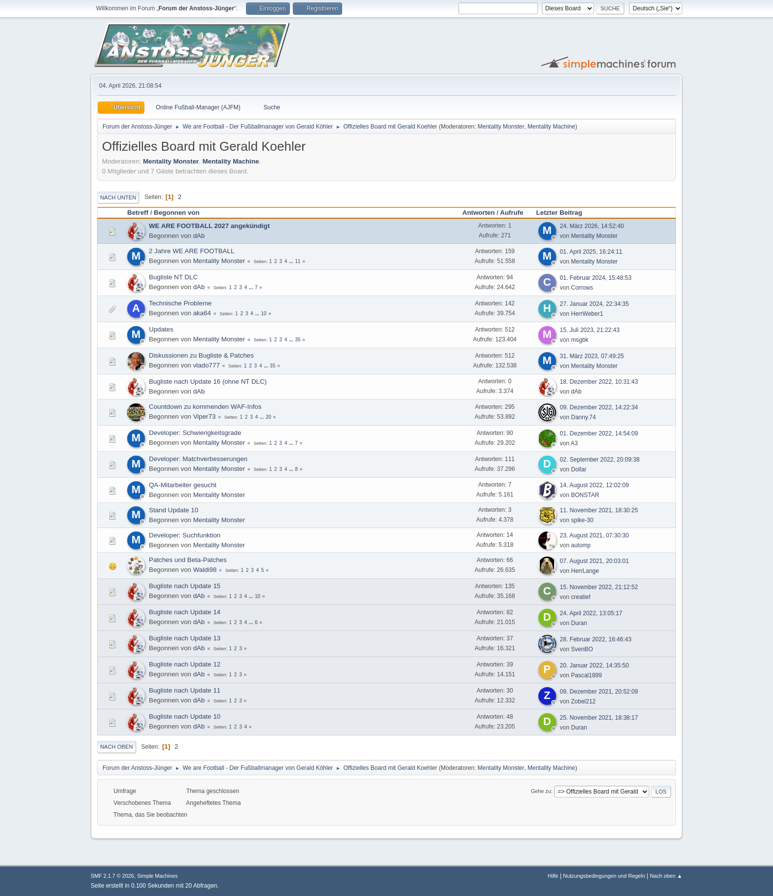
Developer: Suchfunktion (184, 535)
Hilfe (553, 876)
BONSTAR (585, 495)
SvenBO (582, 649)
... (291, 261)
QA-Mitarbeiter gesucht (182, 485)
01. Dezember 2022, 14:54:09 (599, 433)
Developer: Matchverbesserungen (198, 459)
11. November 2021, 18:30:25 (599, 510)
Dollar (578, 469)
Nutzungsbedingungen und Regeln (604, 876)
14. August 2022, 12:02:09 (594, 485)
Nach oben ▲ (666, 876)
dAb (199, 235)
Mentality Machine (551, 126)
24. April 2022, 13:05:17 (591, 613)
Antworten (478, 212)
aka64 (202, 313)
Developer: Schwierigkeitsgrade (195, 432)
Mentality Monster (501, 126)
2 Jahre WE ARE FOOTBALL (191, 251)
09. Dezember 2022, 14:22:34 (599, 407)
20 (268, 417)
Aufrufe (511, 212)
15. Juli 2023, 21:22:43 (590, 330)
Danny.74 (583, 417)
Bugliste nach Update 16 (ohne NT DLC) (208, 381)
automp (581, 545)
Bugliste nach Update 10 (184, 716)
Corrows (582, 287)
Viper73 (204, 416)
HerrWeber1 (587, 313)
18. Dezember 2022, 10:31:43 (599, 381)
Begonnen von (177, 212)
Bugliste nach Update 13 (184, 638)
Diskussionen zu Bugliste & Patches (201, 355)
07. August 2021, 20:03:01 (594, 561)
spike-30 (582, 520)
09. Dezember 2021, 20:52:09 (599, 691)
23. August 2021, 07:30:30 (594, 535)
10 (264, 313)
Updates (161, 329)
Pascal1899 (586, 675)
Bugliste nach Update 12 (184, 664)
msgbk (579, 339)
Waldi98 (205, 569)
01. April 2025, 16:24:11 (591, 251)
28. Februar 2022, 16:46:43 (596, 639)
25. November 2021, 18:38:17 (599, 717)
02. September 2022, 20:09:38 (600, 459)
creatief (580, 597)
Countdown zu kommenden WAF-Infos (205, 406)
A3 (574, 443)
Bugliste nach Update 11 (184, 690)
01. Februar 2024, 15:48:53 (596, 277)
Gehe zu (541, 791)
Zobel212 (583, 701)
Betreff (137, 212)
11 (297, 261)
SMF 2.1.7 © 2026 (112, 876)
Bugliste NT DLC (173, 277)
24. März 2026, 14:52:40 (592, 226)
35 (297, 339)
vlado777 (206, 365)
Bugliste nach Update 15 (184, 586)
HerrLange (585, 570)
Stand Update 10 (173, 510)
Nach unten (118, 197)
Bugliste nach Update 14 (184, 612)
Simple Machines (157, 876)
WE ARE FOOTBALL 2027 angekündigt (209, 226)
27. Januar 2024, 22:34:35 (594, 303)
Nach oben (116, 747)
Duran (579, 623)
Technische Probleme (180, 303)
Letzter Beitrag (563, 212)
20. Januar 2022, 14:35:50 (594, 665)
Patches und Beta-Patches (188, 560)
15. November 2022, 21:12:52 (599, 587)
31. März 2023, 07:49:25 (592, 356)
